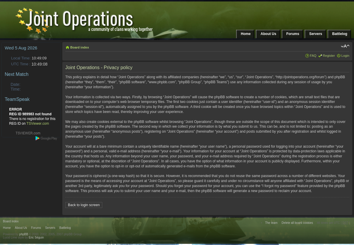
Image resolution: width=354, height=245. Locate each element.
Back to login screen (84, 205)
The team (271, 222)
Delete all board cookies (297, 222)
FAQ (313, 55)
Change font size (345, 46)
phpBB (23, 234)
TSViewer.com (37, 123)
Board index (79, 47)
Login (345, 55)
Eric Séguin (36, 237)
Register (329, 55)
